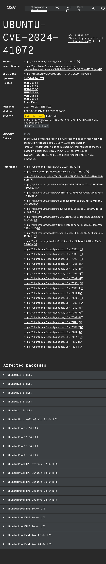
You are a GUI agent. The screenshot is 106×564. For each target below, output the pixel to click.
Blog (56, 7)
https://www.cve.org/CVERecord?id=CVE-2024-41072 (54, 171)
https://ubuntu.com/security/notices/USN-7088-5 (52, 312)
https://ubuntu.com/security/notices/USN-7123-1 (51, 332)
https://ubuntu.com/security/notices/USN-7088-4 (52, 288)
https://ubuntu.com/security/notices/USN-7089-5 (52, 308)
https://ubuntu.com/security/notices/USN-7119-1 (51, 322)
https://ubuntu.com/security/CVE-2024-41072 (50, 61)
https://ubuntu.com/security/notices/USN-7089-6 (52, 317)
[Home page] (11, 8)
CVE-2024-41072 (34, 78)
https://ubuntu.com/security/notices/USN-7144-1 (51, 337)
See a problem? (79, 35)
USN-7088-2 (31, 86)
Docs (80, 7)
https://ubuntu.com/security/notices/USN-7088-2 (52, 264)
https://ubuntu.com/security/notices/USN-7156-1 (51, 342)
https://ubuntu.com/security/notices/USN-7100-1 (51, 293)
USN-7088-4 (31, 92)
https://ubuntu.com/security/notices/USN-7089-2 (52, 269)
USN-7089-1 (31, 99)
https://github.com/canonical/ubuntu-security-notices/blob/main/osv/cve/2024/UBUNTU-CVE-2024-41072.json (61, 68)
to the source (78, 41)
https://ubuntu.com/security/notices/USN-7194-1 (51, 347)
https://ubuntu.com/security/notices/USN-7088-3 (52, 273)
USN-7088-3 (31, 89)
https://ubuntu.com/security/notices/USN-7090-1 (51, 259)
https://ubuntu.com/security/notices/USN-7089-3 (52, 278)
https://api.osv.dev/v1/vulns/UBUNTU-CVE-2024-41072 (56, 74)
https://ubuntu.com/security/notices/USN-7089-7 (52, 327)
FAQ (68, 7)
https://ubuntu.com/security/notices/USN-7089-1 (51, 254)
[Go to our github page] (103, 8)
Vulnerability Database (39, 9)
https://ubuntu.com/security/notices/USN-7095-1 (51, 283)
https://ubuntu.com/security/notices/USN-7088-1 (51, 249)
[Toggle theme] (93, 8)
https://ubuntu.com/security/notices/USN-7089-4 (52, 303)
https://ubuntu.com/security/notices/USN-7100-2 (51, 298)
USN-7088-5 (31, 96)
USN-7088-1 (31, 83)
